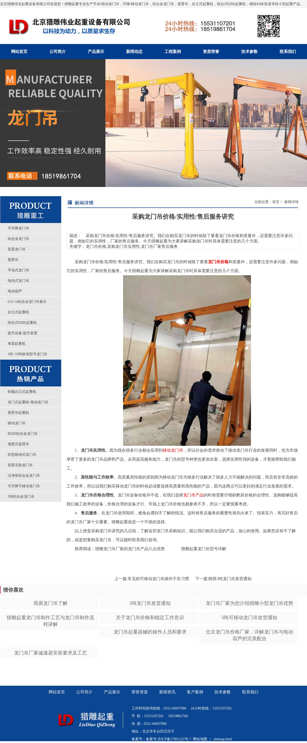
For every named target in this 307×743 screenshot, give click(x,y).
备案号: (152, 739)
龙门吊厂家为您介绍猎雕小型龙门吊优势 (249, 603)
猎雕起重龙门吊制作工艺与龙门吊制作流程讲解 (50, 621)
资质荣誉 (211, 51)
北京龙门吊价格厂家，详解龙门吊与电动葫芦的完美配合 (249, 635)
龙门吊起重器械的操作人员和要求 (150, 632)
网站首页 (19, 51)
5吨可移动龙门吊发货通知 (250, 617)
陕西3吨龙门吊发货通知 (230, 578)
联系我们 (288, 51)
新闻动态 (134, 51)
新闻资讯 (167, 692)
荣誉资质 (139, 692)
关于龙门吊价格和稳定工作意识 (150, 617)
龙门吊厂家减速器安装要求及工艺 (50, 653)
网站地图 (200, 739)
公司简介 (57, 51)
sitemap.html (222, 739)
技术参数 (249, 51)
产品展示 (96, 51)
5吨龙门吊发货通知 (150, 603)
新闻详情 (291, 202)
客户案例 (195, 692)
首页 (275, 202)
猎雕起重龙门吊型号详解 (203, 549)
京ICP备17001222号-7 (174, 739)
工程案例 (173, 51)
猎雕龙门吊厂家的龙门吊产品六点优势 (130, 549)
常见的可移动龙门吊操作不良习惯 (158, 578)
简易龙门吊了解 (51, 603)
